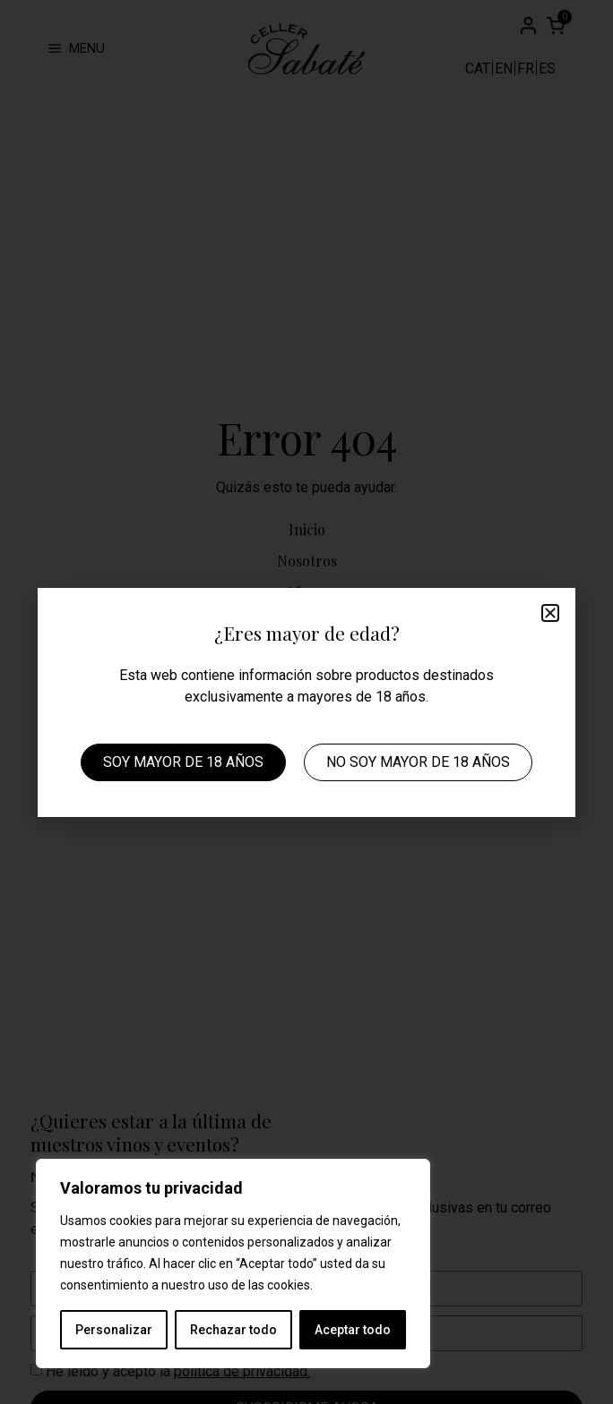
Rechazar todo (233, 1330)
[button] (550, 613)
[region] (233, 1263)
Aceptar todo (353, 1330)
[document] (306, 702)
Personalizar (113, 1330)
